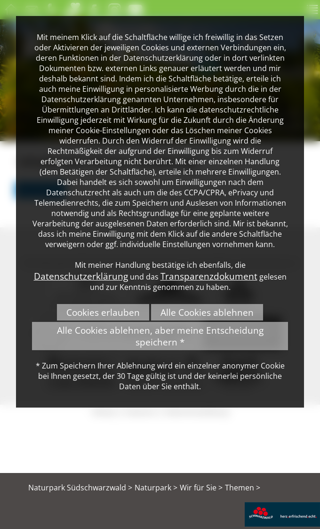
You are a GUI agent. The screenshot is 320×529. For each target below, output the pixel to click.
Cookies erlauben (103, 312)
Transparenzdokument (208, 276)
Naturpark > (156, 487)
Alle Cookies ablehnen (207, 312)
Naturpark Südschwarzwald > (80, 487)
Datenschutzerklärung (81, 276)
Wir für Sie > (201, 487)
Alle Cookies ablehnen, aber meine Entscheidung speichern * (160, 336)
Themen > (242, 487)
